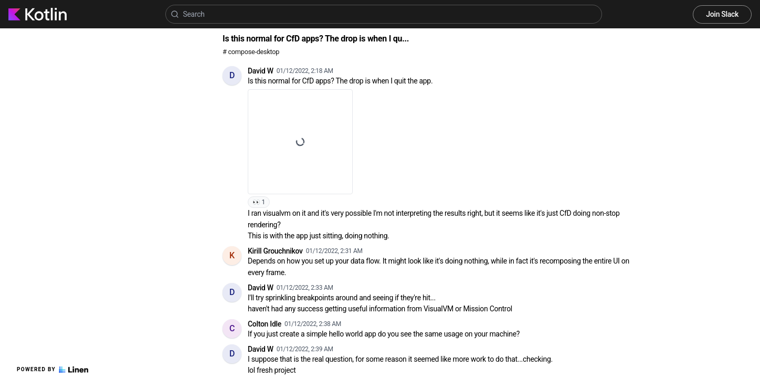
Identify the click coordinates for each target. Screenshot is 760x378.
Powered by (52, 369)
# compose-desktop (251, 52)
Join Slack (722, 14)
